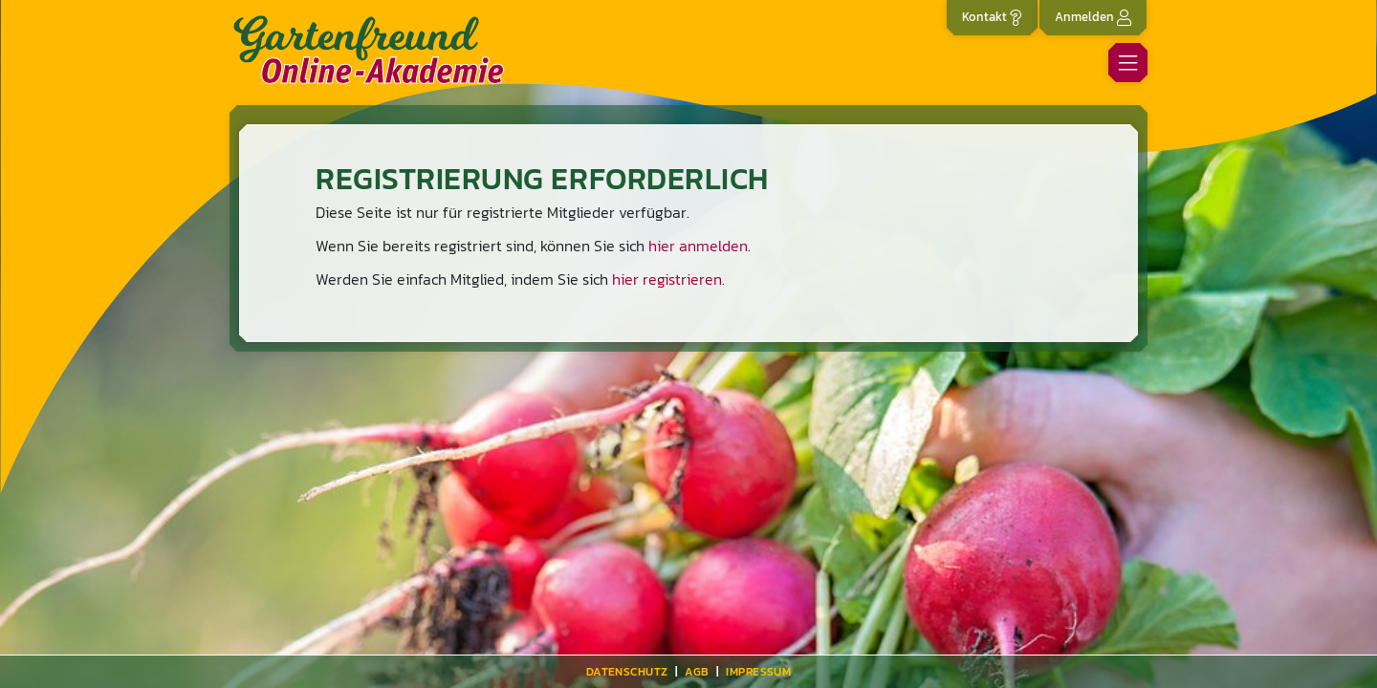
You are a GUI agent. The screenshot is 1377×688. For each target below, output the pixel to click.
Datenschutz (627, 671)
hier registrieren (667, 279)
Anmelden (1093, 17)
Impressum (758, 671)
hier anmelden (698, 245)
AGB (697, 671)
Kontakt (992, 17)
